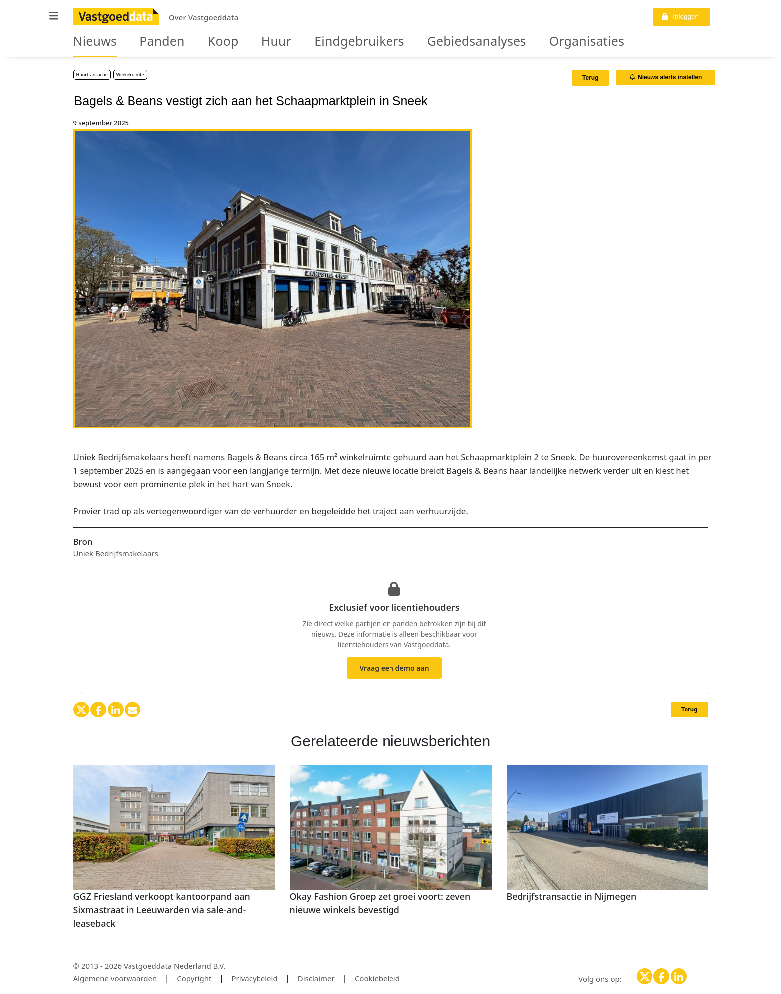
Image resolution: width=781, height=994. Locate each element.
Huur (244, 41)
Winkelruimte (130, 74)
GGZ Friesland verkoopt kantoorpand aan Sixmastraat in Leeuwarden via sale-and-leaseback (161, 909)
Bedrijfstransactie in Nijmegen (572, 896)
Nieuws (90, 41)
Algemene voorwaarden (115, 978)
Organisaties (498, 41)
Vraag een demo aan (394, 668)
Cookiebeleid (377, 978)
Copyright (194, 978)
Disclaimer (316, 978)
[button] (53, 16)
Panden (147, 41)
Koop (198, 41)
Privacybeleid (255, 978)
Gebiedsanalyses (409, 41)
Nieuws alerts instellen (666, 77)
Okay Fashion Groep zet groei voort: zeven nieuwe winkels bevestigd (380, 903)
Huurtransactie (92, 74)
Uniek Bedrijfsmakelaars (115, 553)
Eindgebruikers (313, 41)
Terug (590, 77)
